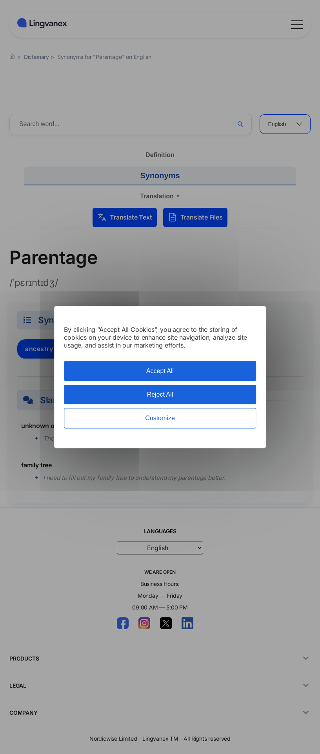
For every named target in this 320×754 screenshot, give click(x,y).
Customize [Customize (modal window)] (160, 418)
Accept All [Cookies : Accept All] (160, 371)
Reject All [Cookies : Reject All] (160, 394)
